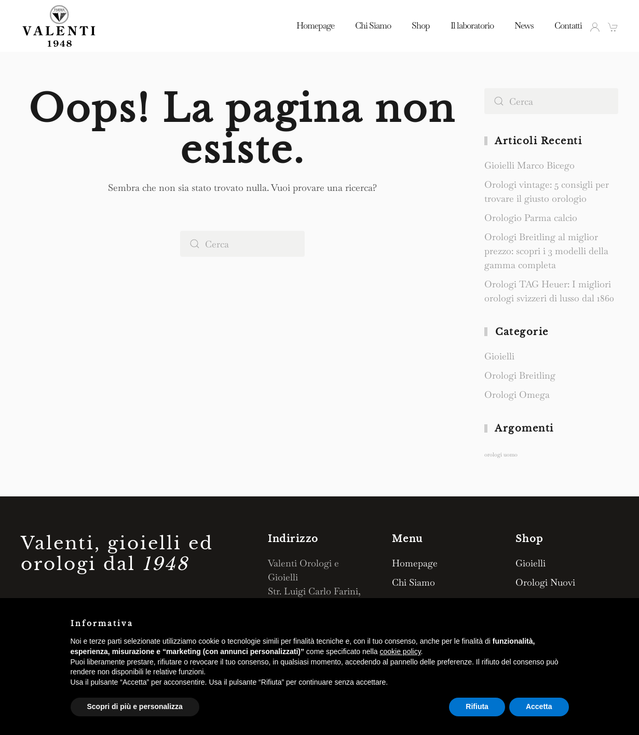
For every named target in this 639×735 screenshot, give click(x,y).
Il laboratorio (472, 25)
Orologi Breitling (519, 375)
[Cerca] (242, 244)
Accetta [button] (539, 706)
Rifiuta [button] (477, 706)
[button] (613, 27)
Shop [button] (421, 25)
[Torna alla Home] (60, 26)
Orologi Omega (517, 394)
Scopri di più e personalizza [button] (135, 706)
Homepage (315, 25)
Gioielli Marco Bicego (529, 165)
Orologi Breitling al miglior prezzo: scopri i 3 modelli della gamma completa (546, 251)
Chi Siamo (373, 25)
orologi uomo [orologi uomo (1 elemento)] (501, 454)
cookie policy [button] (399, 651)
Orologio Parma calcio (530, 218)
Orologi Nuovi (545, 582)
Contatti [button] (568, 25)
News (524, 25)
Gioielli (499, 356)
